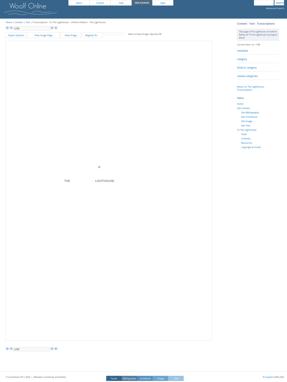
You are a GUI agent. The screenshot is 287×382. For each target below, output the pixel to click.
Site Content (243, 108)
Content (18, 22)
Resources (246, 142)
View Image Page (43, 35)
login (163, 2)
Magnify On (92, 35)
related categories (247, 76)
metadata (242, 50)
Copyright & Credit (251, 147)
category (242, 59)
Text (27, 22)
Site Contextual (249, 116)
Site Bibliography (250, 112)
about (79, 2)
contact (100, 2)
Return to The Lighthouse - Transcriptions (251, 88)
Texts (244, 134)
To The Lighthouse (246, 129)
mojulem (269, 377)
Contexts (245, 138)
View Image (71, 35)
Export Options (16, 35)
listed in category (247, 67)
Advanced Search (275, 8)
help (121, 2)
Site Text (245, 125)
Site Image (246, 121)
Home (9, 22)
